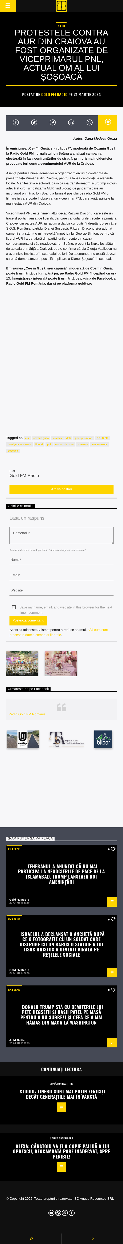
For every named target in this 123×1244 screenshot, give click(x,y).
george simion (83, 438)
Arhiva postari (61, 489)
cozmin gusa (41, 438)
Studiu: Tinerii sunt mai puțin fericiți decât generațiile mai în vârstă (63, 1094)
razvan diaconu (64, 444)
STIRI (61, 26)
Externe (14, 849)
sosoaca (13, 450)
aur (27, 438)
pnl (49, 444)
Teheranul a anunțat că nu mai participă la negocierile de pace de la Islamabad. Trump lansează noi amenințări (61, 874)
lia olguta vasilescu (19, 444)
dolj (68, 438)
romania (83, 444)
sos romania (99, 444)
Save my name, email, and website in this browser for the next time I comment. (65, 608)
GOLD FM (102, 438)
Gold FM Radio (54, 94)
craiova (57, 438)
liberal (39, 444)
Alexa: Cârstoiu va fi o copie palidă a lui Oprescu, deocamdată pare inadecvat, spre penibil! (61, 1151)
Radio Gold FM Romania (26, 714)
